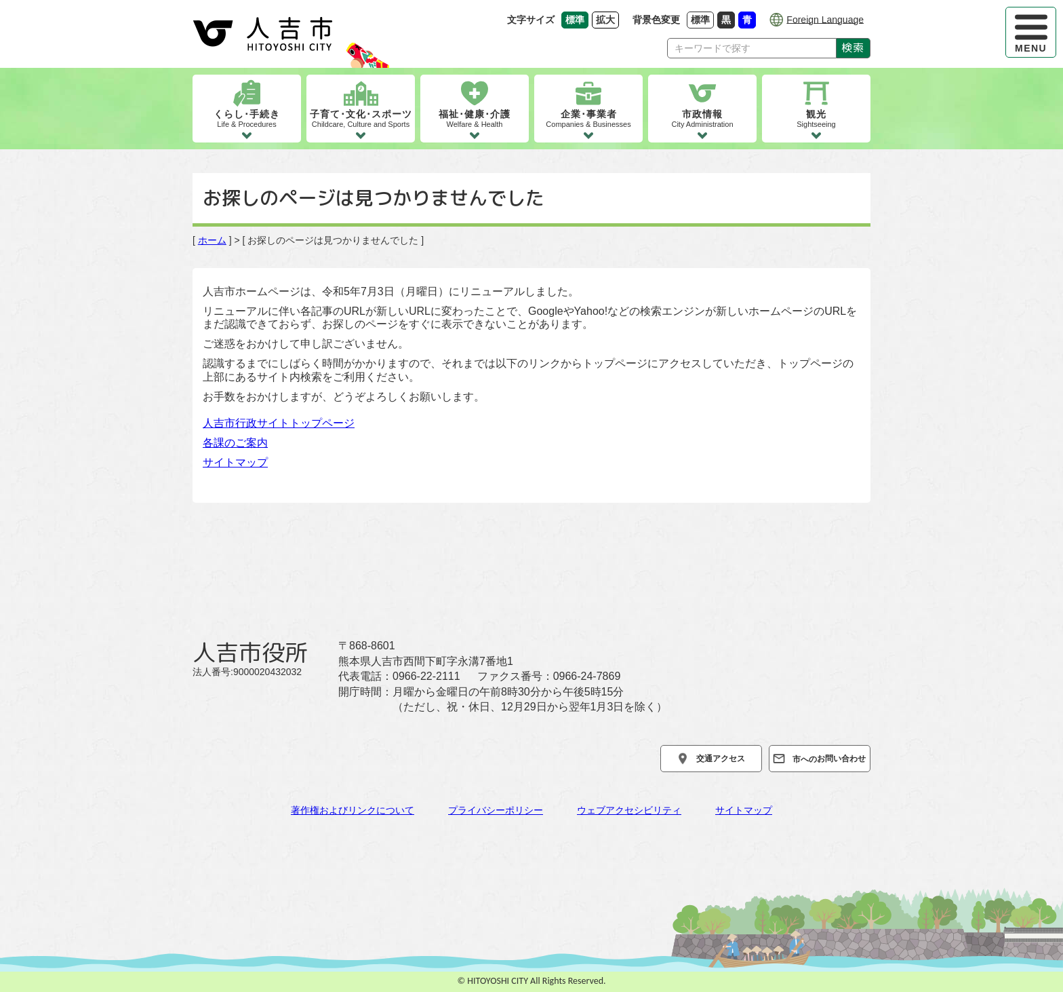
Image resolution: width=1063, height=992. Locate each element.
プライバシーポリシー (495, 810)
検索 (853, 47)
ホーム (212, 240)
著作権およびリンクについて (352, 810)
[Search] (752, 48)
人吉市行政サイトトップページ (279, 423)
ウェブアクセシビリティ (629, 810)
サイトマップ (235, 462)
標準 (702, 19)
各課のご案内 (235, 443)
